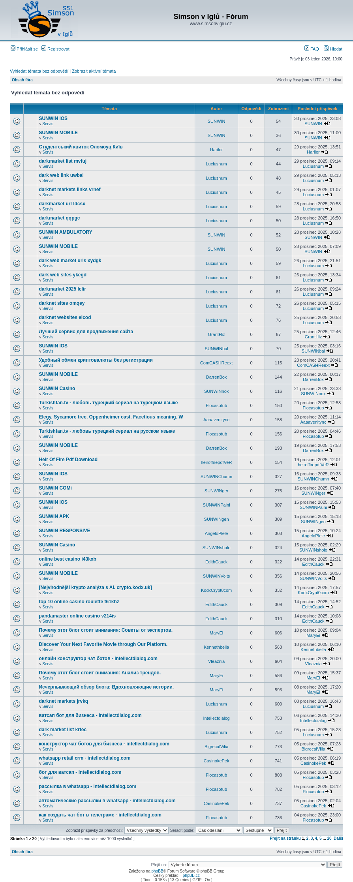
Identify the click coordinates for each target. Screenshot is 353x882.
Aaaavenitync (216, 419)
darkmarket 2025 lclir (62, 289)
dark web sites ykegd (62, 275)
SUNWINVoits (216, 576)
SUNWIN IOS (53, 118)
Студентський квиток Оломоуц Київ (80, 147)
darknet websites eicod (65, 317)
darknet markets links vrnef (69, 189)
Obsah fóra (22, 80)
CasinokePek (216, 760)
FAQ (311, 49)
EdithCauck (216, 561)
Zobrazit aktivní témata (94, 71)
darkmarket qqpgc (59, 218)
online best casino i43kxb (67, 559)
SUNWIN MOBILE (58, 132)
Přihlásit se (24, 49)
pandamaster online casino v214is (77, 616)
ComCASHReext (216, 362)
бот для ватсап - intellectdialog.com (80, 772)
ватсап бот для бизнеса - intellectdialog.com (90, 715)
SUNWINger (217, 490)
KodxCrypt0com (216, 590)
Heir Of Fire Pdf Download (68, 459)
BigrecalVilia (216, 746)
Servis (47, 124)
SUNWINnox (216, 391)
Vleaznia (216, 661)
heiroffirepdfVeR (216, 462)
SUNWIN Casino (57, 388)
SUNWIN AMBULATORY (65, 232)
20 (329, 838)
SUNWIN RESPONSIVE (64, 530)
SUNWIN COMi (55, 488)
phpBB (157, 871)
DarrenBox (216, 377)
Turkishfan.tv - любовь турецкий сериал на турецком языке (108, 402)
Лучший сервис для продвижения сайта (86, 331)
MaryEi (216, 633)
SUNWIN (216, 121)
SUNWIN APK (54, 516)
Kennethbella (216, 647)
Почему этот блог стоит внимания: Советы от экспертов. (106, 630)
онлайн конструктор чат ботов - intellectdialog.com (98, 658)
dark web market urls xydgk (70, 260)
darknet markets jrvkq (63, 701)
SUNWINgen (216, 519)
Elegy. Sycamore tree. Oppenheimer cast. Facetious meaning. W (111, 417)
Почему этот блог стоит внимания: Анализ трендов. (100, 673)
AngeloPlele (216, 533)
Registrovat (55, 49)
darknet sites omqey (61, 303)
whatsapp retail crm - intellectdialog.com (84, 758)
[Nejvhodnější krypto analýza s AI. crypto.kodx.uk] (95, 587)
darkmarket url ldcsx (62, 203)
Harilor (216, 149)
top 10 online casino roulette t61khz (79, 601)
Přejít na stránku (285, 838)
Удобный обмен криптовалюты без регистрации (95, 360)
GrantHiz (216, 334)
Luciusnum (216, 163)
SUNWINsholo (217, 547)
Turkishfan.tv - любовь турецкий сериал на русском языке (107, 431)
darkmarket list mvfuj (62, 161)
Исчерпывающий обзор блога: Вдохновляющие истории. (106, 687)
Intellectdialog (216, 718)
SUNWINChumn (216, 476)
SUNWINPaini (216, 505)
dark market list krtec (62, 729)
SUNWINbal (216, 348)
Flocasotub (216, 405)
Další (338, 838)
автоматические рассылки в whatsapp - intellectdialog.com (107, 800)
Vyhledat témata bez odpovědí (39, 71)
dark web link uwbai (61, 175)
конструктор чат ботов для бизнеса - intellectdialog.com (104, 744)
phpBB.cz (191, 875)
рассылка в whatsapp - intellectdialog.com (87, 786)
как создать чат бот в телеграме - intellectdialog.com (100, 815)
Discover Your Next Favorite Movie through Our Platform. (103, 644)
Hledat (333, 49)
